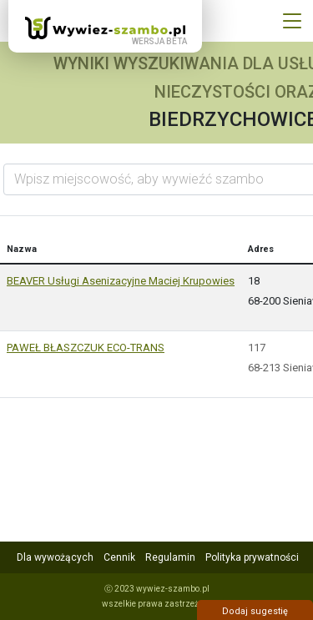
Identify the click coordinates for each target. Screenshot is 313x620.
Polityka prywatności (252, 557)
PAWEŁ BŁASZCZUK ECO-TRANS (85, 347)
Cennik (119, 557)
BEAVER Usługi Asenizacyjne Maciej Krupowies (121, 281)
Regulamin (170, 557)
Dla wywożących (55, 557)
